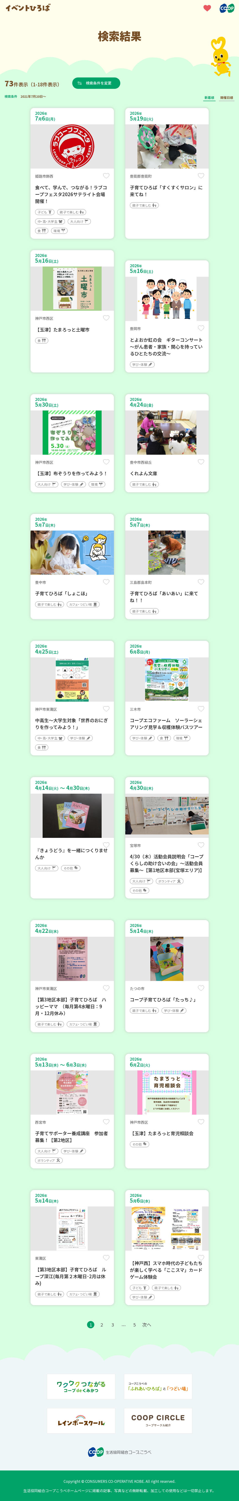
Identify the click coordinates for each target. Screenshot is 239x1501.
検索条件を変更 (98, 83)
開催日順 (226, 97)
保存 (106, 175)
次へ (146, 1324)
